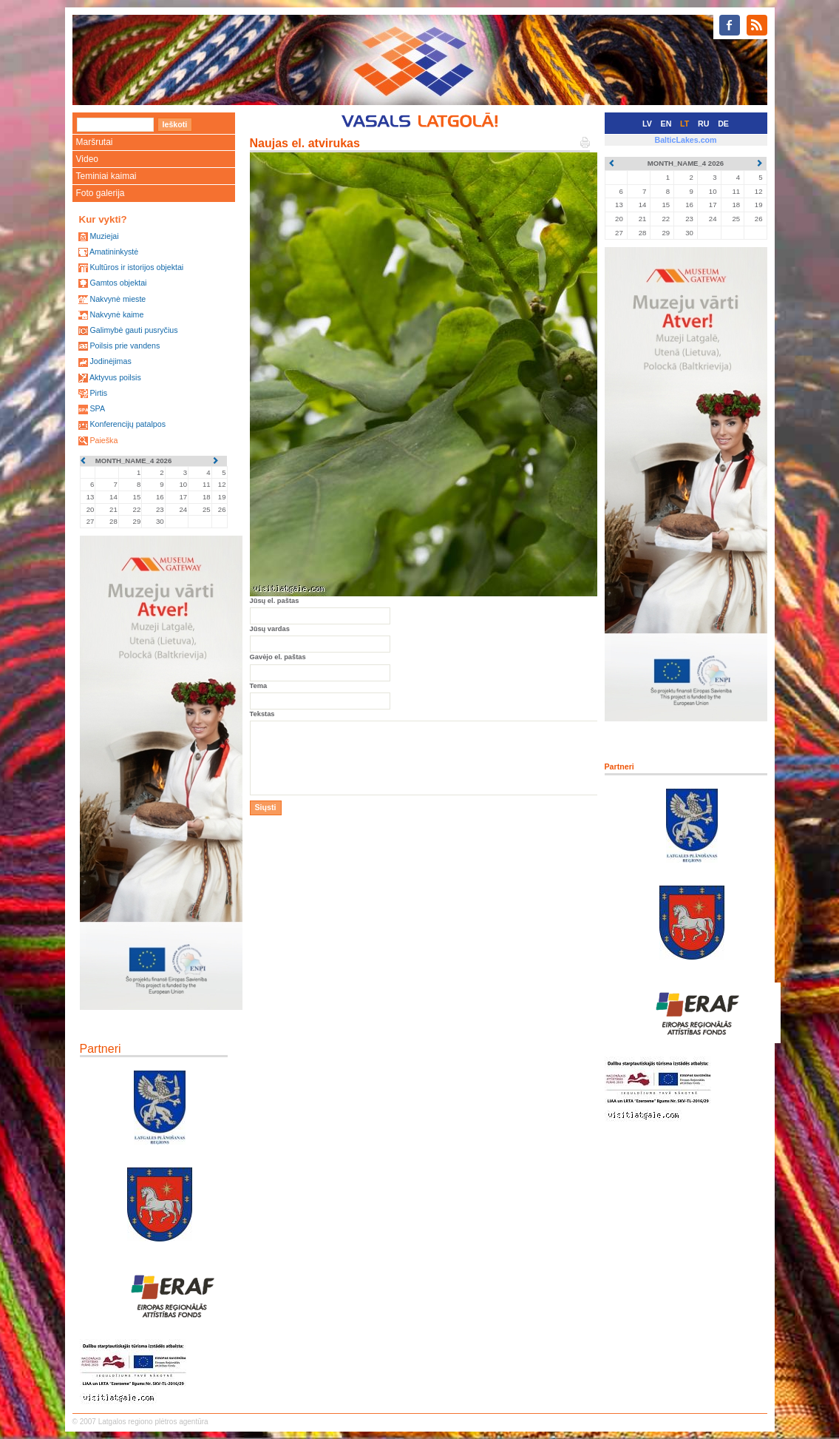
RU (703, 123)
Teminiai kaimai (106, 176)
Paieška (103, 440)
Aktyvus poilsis (115, 377)
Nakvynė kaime (116, 314)
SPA (97, 408)
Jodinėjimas (110, 361)
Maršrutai (94, 142)
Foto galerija (100, 193)
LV (647, 123)
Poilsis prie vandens (124, 345)
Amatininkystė (113, 251)
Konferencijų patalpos (127, 423)
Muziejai (103, 236)
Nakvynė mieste (117, 298)
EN (666, 123)
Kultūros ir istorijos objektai (136, 267)
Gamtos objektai (117, 282)
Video (87, 159)
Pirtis (98, 392)
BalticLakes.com (685, 139)
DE (723, 123)
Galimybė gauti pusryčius (133, 330)
